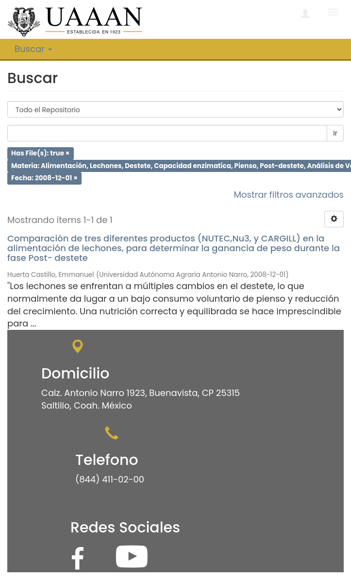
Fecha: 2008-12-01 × (44, 178)
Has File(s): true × (40, 153)
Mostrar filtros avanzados (289, 194)
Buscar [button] (33, 49)
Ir (335, 133)
